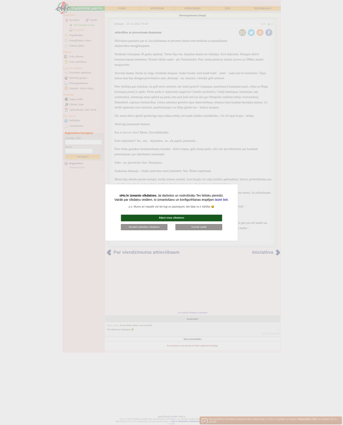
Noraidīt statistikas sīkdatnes (144, 227)
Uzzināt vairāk (198, 227)
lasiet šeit (221, 199)
